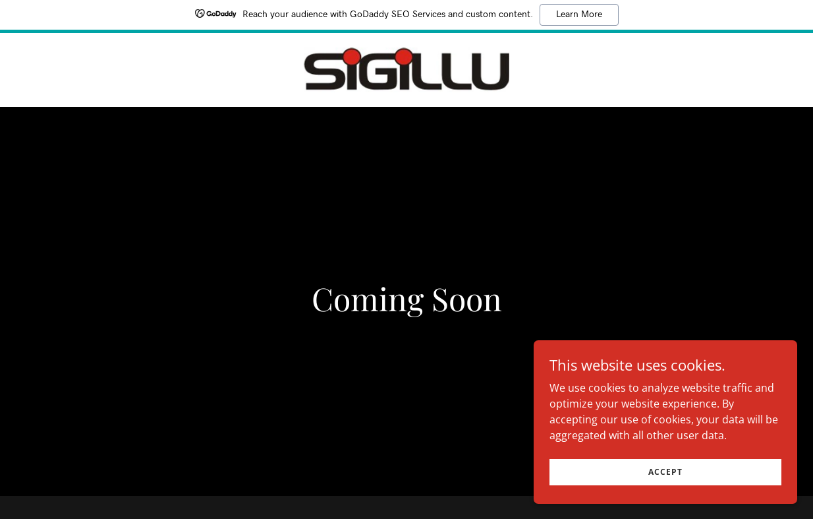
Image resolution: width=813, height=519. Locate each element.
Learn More (579, 14)
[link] (406, 68)
